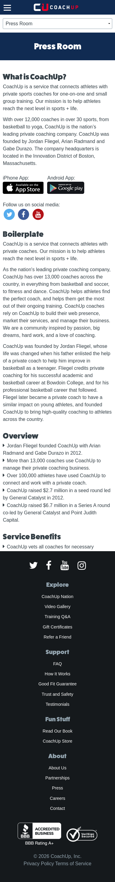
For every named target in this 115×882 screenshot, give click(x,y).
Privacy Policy (39, 863)
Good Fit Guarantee (57, 683)
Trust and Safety (57, 694)
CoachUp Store (57, 741)
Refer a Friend (57, 637)
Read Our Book (57, 731)
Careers (57, 798)
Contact (57, 808)
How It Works (57, 673)
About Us (58, 767)
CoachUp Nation (57, 596)
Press (57, 788)
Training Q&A (58, 616)
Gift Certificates (57, 627)
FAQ (57, 663)
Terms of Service (73, 863)
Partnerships (57, 777)
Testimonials (57, 704)
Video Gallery (57, 606)
